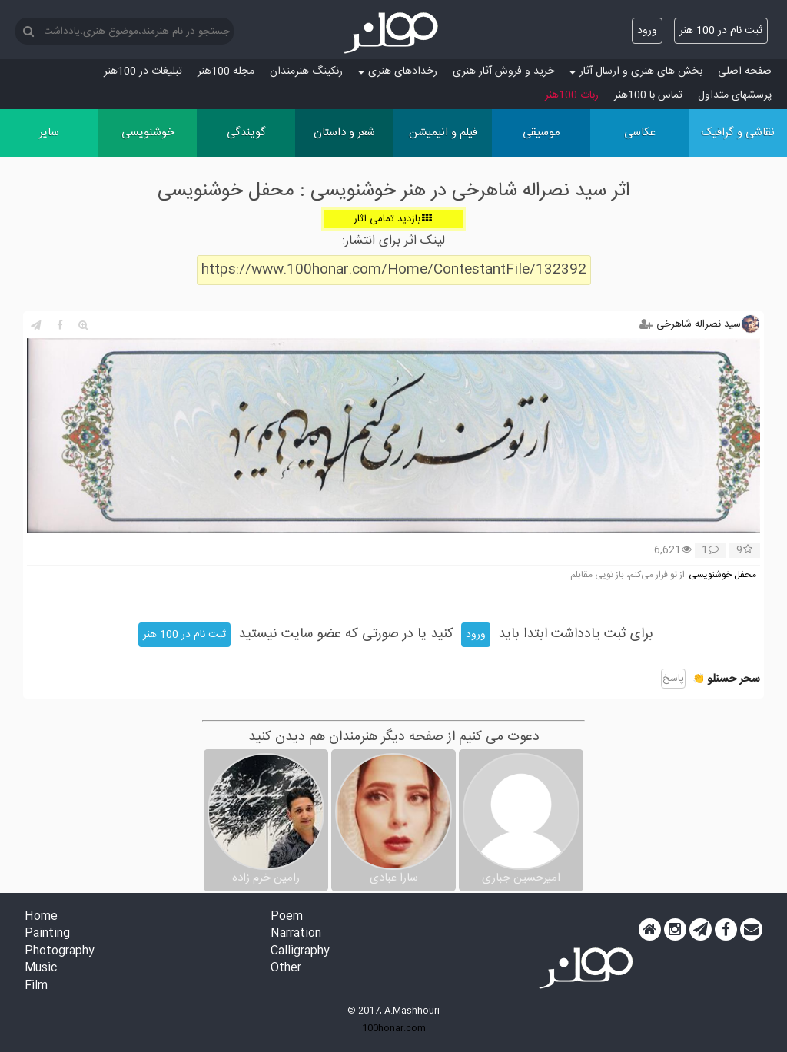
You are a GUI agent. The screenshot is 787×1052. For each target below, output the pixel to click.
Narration (296, 934)
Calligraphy (300, 952)
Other (286, 968)
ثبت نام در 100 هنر (720, 31)
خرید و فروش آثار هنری (503, 71)
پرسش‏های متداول (735, 95)
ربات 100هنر (572, 95)
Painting (47, 934)
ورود (647, 31)
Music (41, 968)
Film (36, 986)
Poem (287, 917)
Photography (60, 952)
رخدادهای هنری (397, 71)
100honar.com (394, 1028)
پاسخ (673, 678)
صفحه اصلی (745, 71)
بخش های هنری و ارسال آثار (635, 71)
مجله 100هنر (226, 71)
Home (41, 917)
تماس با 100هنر (648, 95)
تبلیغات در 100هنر (143, 71)
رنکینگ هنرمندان (306, 71)
